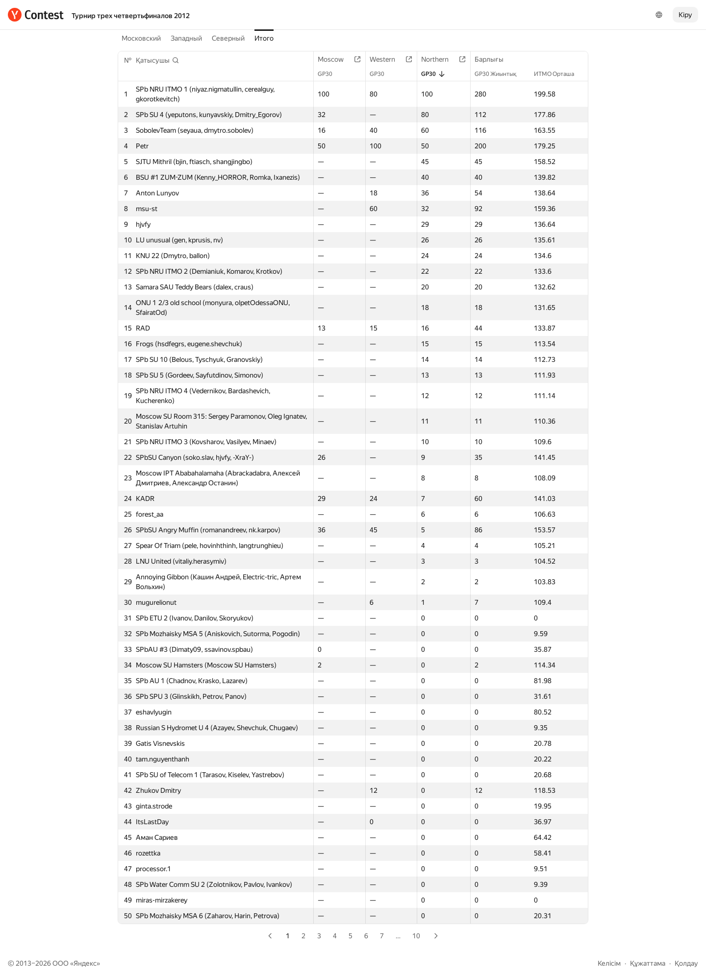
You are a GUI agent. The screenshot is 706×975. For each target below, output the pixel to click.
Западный (186, 38)
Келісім (609, 963)
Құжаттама (647, 963)
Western (387, 59)
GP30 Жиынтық (500, 74)
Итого (264, 38)
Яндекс (85, 963)
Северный (228, 38)
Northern (439, 59)
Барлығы (494, 59)
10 (416, 936)
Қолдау (686, 963)
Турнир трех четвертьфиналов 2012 (131, 16)
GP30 (330, 74)
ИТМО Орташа (559, 74)
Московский (141, 38)
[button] (157, 60)
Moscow (335, 59)
